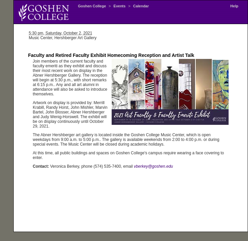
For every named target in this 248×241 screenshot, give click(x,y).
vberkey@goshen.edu (153, 166)
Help (234, 6)
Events (120, 6)
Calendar (141, 6)
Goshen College (92, 6)
